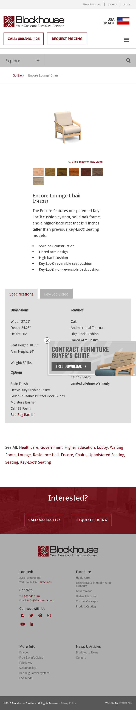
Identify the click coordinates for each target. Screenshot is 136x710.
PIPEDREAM (125, 703)
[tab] (21, 294)
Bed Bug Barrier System (34, 673)
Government (51, 447)
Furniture (83, 571)
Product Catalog (86, 606)
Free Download (71, 366)
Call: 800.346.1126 (24, 38)
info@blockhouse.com (40, 600)
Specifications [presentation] (21, 294)
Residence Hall (46, 454)
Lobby (102, 447)
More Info (27, 646)
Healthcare (28, 447)
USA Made (25, 678)
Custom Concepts (87, 601)
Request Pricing (67, 38)
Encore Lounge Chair (43, 75)
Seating (11, 462)
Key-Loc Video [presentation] (56, 294)
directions (45, 582)
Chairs (80, 454)
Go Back (15, 75)
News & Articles (92, 4)
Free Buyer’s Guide (31, 657)
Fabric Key (25, 663)
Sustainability (27, 668)
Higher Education (80, 447)
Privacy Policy (68, 703)
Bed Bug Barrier (23, 414)
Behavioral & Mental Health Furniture (93, 584)
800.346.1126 (32, 596)
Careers (112, 4)
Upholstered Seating (106, 454)
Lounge (24, 454)
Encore (67, 454)
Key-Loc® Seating (35, 462)
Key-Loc (24, 652)
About (127, 4)
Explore (22, 61)
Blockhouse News (87, 652)
